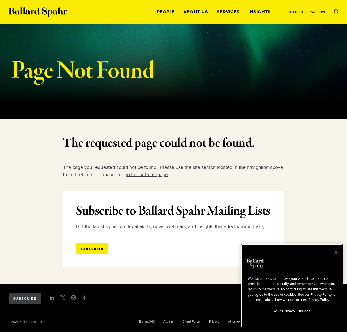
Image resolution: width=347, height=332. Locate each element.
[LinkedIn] (51, 297)
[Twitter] (62, 297)
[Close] (336, 252)
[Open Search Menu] (336, 11)
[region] (292, 286)
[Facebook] (84, 297)
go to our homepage (146, 174)
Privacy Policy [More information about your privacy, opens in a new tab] (318, 300)
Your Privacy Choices (291, 311)
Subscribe (25, 298)
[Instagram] (73, 297)
